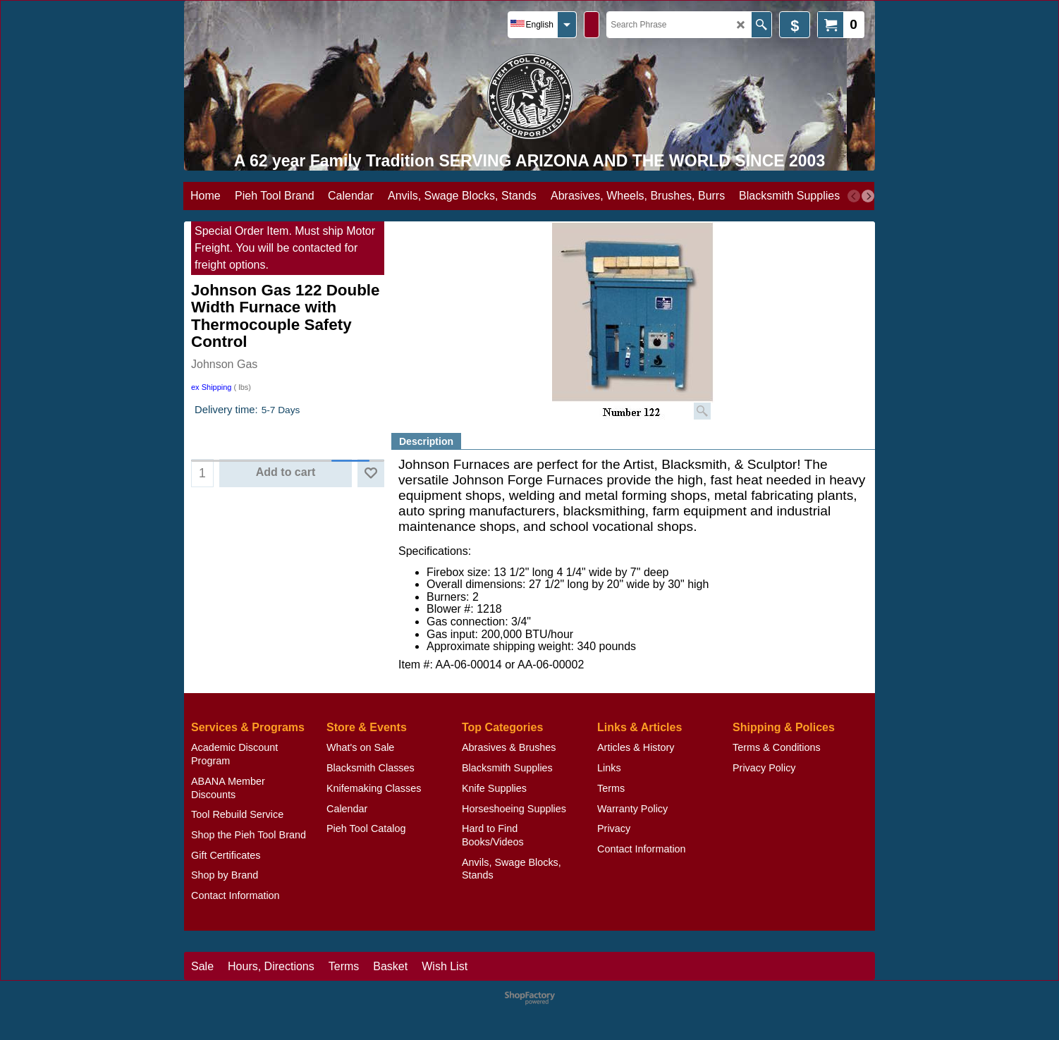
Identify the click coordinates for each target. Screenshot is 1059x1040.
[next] (868, 196)
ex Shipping (211, 387)
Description (426, 441)
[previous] (853, 196)
